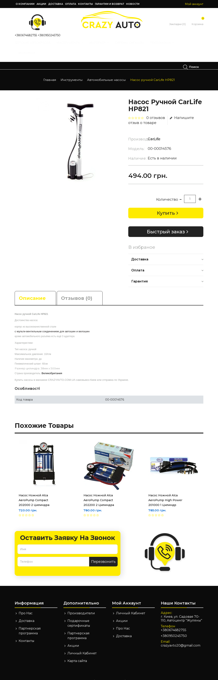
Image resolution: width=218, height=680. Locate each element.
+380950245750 (49, 35)
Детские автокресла (37, 46)
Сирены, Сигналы (133, 46)
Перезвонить (103, 554)
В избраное (141, 240)
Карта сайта (77, 653)
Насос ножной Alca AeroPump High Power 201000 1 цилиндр (165, 492)
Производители (81, 606)
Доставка (55, 3)
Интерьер (103, 46)
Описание (32, 291)
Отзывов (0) (76, 291)
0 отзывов (155, 110)
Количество (167, 192)
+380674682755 (26, 35)
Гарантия (139, 274)
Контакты (85, 3)
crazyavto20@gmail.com (180, 638)
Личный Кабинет (82, 646)
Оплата (70, 3)
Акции (41, 3)
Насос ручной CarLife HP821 (152, 72)
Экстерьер (32, 56)
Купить (166, 206)
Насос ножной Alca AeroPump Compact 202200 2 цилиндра (99, 492)
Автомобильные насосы (106, 72)
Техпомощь (166, 46)
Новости (133, 3)
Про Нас (26, 606)
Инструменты (74, 46)
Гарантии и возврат (109, 3)
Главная (49, 72)
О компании (25, 3)
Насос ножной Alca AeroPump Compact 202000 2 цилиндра (34, 492)
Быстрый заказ (166, 224)
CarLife (154, 131)
